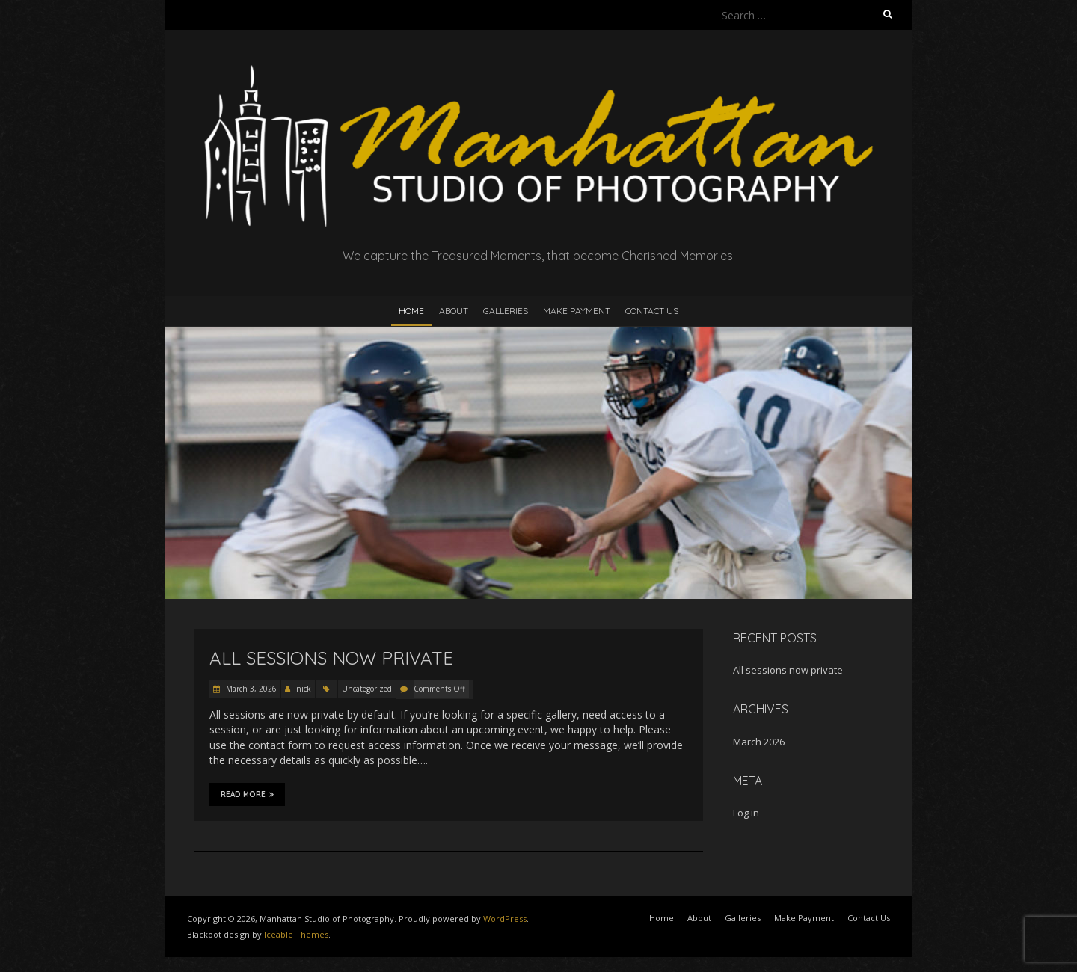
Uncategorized (367, 688)
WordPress (505, 918)
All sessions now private (331, 658)
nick (303, 688)
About (453, 310)
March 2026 (759, 741)
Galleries (505, 310)
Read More (247, 794)
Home (411, 310)
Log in (746, 812)
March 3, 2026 (250, 688)
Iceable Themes (296, 934)
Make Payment (576, 310)
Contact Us (651, 310)
